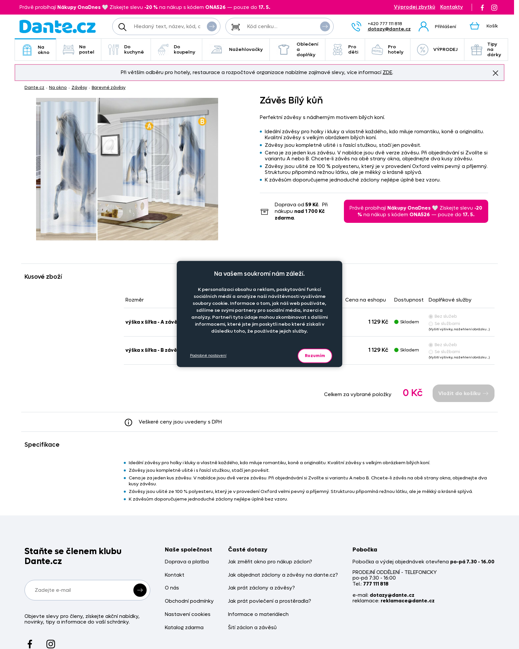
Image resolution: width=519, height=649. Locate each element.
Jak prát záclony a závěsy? (261, 588)
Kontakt (174, 575)
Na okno (35, 50)
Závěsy (79, 87)
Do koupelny (176, 49)
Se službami (444, 323)
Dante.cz (34, 87)
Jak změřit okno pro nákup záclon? (270, 562)
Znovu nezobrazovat (495, 72)
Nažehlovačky (236, 49)
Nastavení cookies (188, 614)
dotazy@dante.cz (389, 29)
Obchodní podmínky (189, 601)
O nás (172, 588)
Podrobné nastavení (208, 355)
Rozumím (315, 355)
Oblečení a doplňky (297, 49)
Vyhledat (212, 26)
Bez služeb (443, 316)
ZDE (387, 72)
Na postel (78, 49)
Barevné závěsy (108, 87)
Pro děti (345, 49)
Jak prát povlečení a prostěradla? (269, 601)
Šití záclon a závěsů (252, 627)
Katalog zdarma (184, 627)
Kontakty (451, 7)
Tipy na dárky (486, 49)
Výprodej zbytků (414, 7)
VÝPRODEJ (437, 49)
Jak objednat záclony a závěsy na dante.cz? (283, 575)
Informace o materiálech (258, 614)
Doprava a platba (187, 562)
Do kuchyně (126, 49)
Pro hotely (387, 49)
